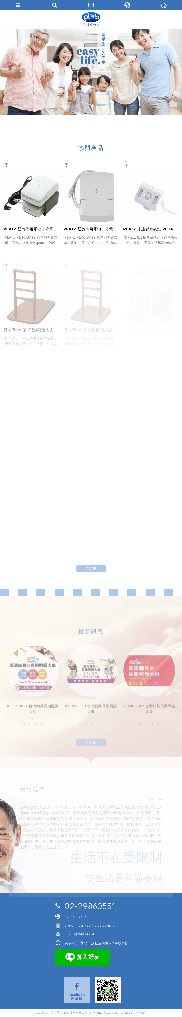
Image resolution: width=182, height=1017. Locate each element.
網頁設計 (127, 1012)
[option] (91, 72)
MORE (91, 568)
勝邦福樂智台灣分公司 (91, 19)
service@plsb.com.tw (96, 925)
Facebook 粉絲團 (76, 990)
